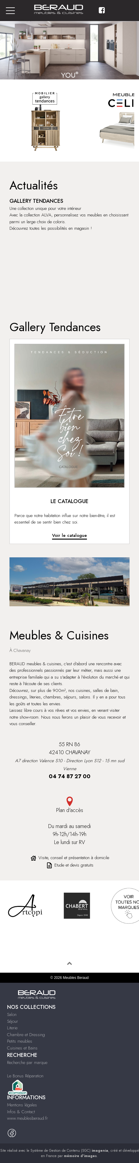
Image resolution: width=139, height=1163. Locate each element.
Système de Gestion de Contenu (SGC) (69, 1150)
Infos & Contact (21, 1111)
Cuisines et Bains (22, 1048)
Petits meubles (19, 1041)
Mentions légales (22, 1105)
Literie (12, 1028)
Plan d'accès (69, 805)
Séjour (12, 1021)
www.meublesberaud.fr (27, 1118)
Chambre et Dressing (26, 1034)
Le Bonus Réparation (25, 1076)
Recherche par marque (27, 1062)
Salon (12, 1014)
